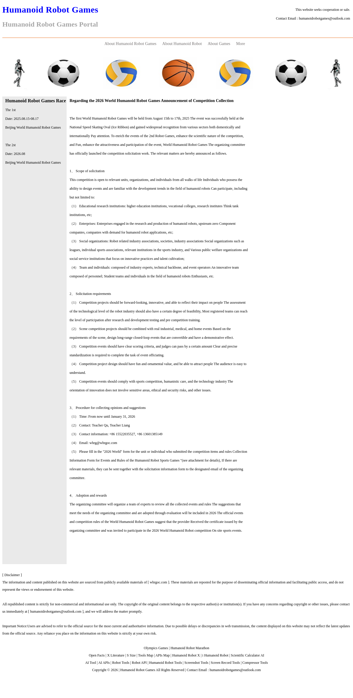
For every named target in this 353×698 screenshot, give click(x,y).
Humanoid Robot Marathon (189, 648)
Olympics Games (156, 648)
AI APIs (104, 663)
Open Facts (97, 655)
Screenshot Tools (196, 663)
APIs (158, 655)
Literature (117, 655)
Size (133, 655)
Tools (142, 655)
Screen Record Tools (225, 663)
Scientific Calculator (245, 655)
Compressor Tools (255, 663)
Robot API (139, 663)
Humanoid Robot (184, 655)
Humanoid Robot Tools (165, 663)
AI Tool (90, 663)
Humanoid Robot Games (137, 670)
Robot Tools (120, 663)
